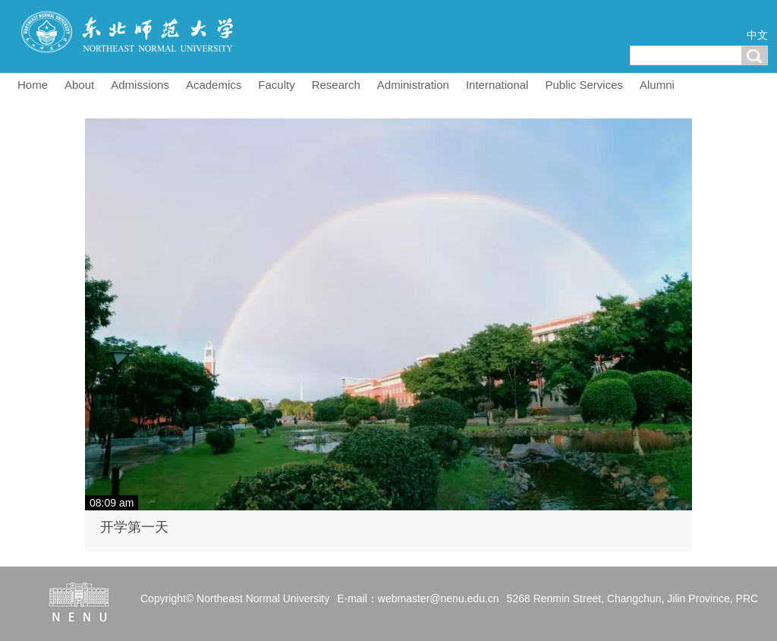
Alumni (657, 84)
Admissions (140, 84)
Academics (213, 84)
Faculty (276, 84)
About (79, 84)
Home (32, 84)
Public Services (584, 84)
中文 (757, 35)
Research (336, 84)
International (497, 84)
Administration (413, 84)
